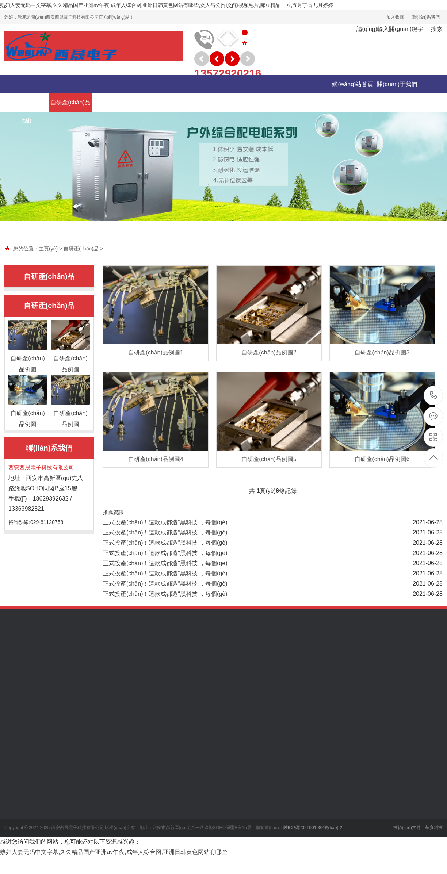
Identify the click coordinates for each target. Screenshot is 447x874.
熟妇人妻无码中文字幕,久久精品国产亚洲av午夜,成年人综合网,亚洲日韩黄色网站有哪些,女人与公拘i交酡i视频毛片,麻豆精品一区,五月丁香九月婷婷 (166, 5)
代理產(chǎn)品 (114, 102)
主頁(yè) (48, 249)
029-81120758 (433, 395)
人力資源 (203, 102)
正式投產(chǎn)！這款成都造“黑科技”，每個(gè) (165, 543)
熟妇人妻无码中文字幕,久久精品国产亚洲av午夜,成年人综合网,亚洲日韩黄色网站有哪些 (113, 852)
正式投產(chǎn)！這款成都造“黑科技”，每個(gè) (165, 522)
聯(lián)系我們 (426, 17)
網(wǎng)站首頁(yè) (352, 93)
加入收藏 (395, 17)
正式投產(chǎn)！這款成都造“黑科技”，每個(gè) (165, 573)
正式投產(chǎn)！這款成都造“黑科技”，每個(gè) (165, 583)
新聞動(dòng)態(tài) (26, 111)
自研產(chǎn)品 (70, 102)
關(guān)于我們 (397, 84)
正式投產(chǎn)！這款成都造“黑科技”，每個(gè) (165, 532)
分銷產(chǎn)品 (159, 102)
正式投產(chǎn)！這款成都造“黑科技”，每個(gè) (165, 553)
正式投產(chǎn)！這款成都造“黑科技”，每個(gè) (165, 563)
